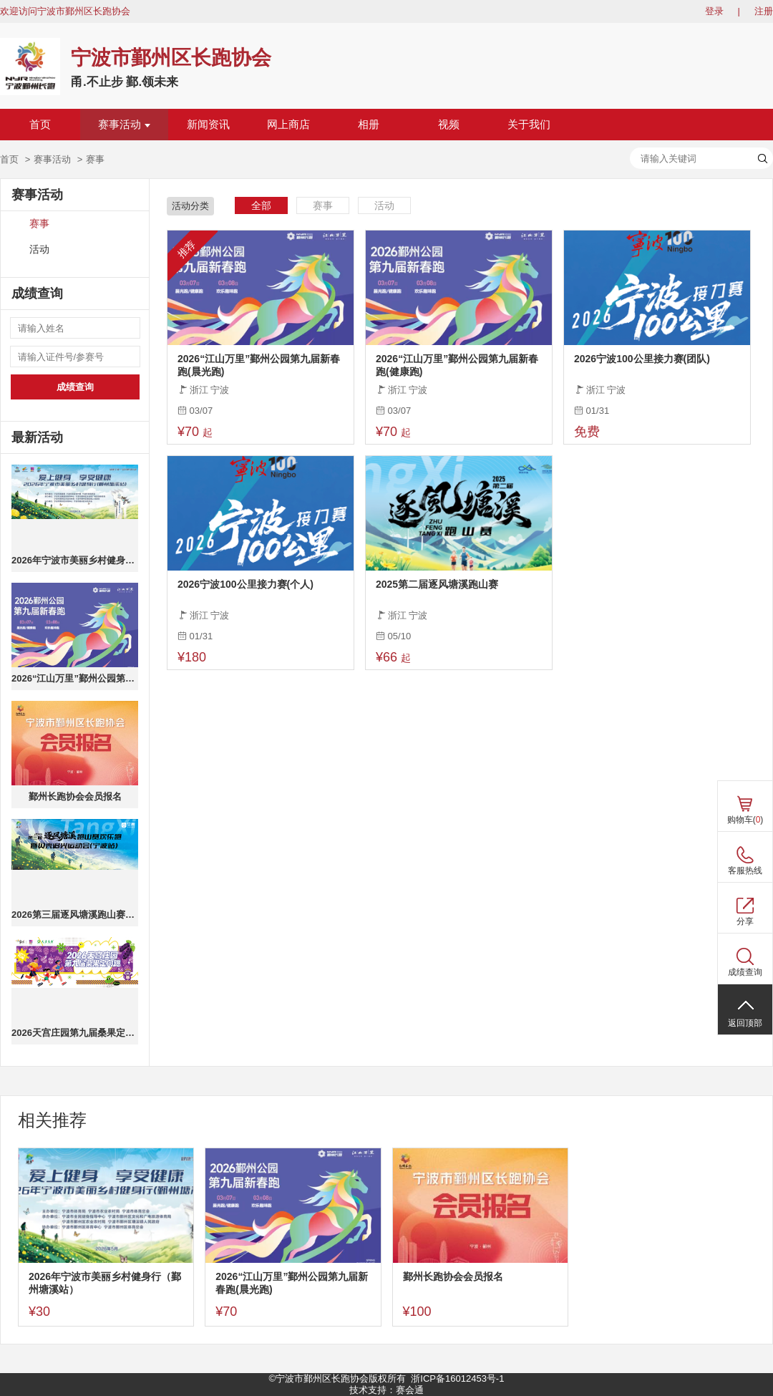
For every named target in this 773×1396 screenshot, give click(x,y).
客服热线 (745, 871)
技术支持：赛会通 (386, 1390)
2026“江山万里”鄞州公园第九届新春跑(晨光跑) (74, 678)
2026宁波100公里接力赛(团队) (642, 358)
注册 (763, 11)
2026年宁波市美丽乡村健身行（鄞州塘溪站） (74, 560)
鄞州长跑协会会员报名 (75, 796)
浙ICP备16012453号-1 (457, 1378)
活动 (39, 249)
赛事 (39, 223)
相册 (368, 124)
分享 (745, 921)
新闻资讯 (208, 124)
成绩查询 (75, 387)
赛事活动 (124, 124)
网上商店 (288, 124)
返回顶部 (745, 1023)
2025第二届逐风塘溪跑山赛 (437, 584)
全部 (261, 205)
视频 (449, 124)
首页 (40, 124)
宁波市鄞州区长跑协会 (171, 58)
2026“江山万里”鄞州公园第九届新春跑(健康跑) (457, 365)
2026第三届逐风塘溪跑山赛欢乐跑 (74, 914)
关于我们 (528, 124)
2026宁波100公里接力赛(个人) (245, 584)
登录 (714, 11)
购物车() (745, 820)
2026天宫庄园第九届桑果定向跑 (74, 1032)
